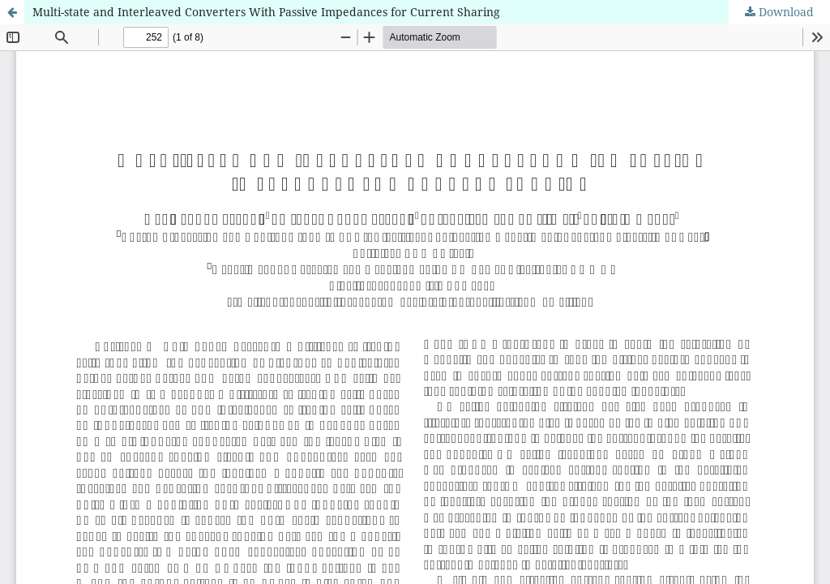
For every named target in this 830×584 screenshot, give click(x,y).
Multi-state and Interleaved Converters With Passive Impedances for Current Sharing (266, 11)
